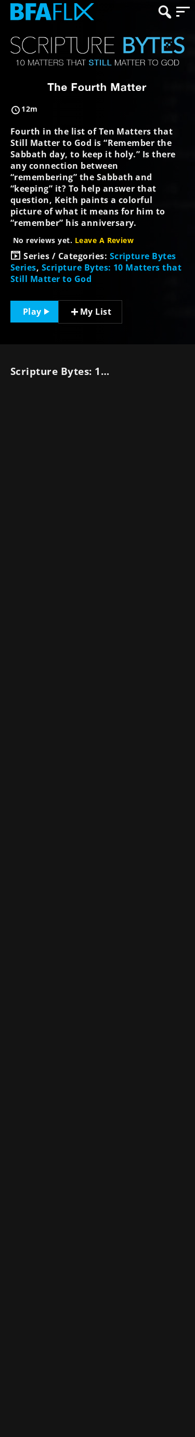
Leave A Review (104, 240)
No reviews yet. (73, 240)
